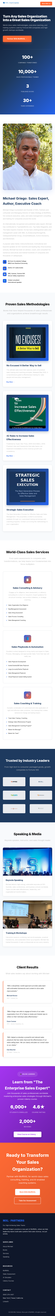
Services (6, 1253)
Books (5, 1250)
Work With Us (46, 3)
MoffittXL (6, 1270)
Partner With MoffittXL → (17, 39)
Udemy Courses (8, 1281)
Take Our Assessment (27, 1201)
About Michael (8, 1246)
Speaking (6, 1257)
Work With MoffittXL (27, 1192)
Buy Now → (10, 382)
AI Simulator (7, 1277)
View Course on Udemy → (27, 1134)
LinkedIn (6, 1301)
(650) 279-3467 (8, 1294)
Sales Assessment (9, 1274)
